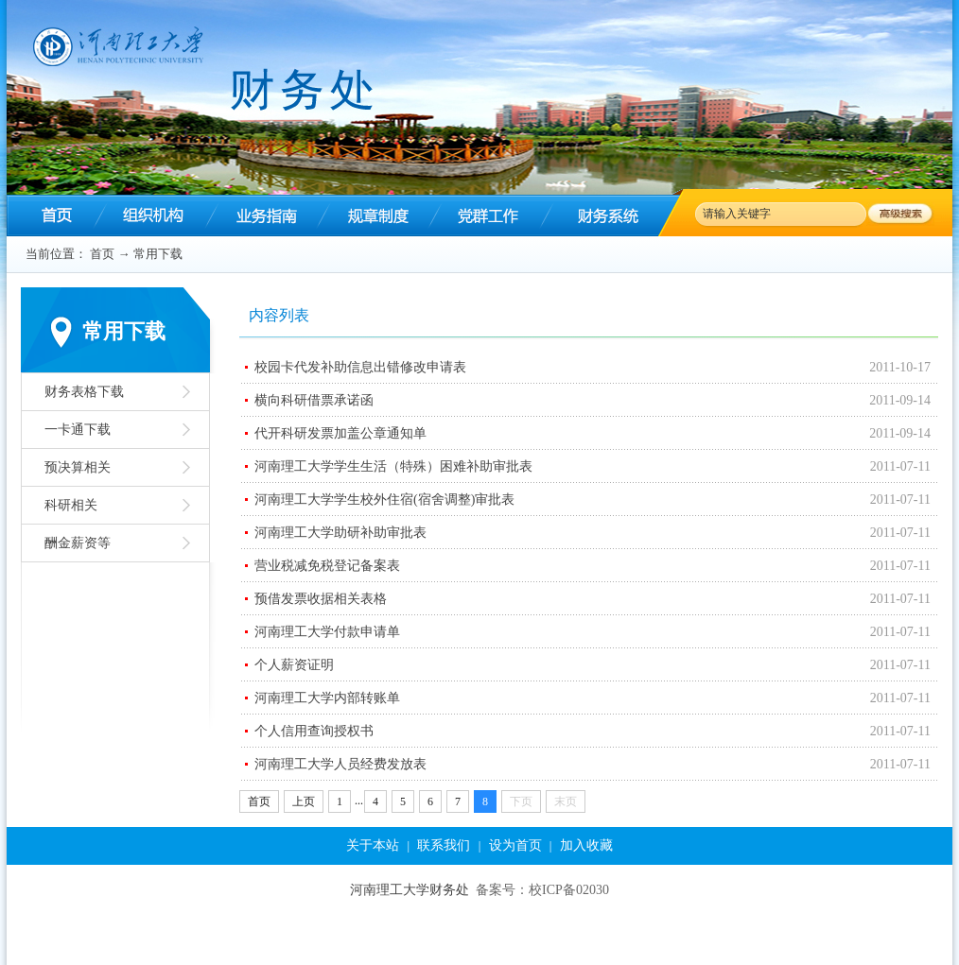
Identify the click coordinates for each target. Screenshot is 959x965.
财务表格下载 (84, 392)
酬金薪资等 (77, 543)
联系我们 (443, 845)
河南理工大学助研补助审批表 (340, 533)
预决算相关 (77, 467)
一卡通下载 (77, 429)
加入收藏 (586, 845)
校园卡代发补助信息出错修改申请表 (360, 367)
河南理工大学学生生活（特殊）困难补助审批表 (393, 466)
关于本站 (372, 845)
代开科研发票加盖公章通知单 (340, 433)
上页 (303, 801)
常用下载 (158, 254)
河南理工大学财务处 (409, 890)
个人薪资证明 (294, 665)
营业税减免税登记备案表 (327, 566)
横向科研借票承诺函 (314, 400)
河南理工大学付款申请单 (327, 632)
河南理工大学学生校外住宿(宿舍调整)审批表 (384, 499)
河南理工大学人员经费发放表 (340, 764)
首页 (102, 254)
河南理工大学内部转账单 (327, 698)
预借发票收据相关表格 (320, 599)
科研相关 (70, 505)
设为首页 (515, 845)
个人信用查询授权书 (314, 731)
